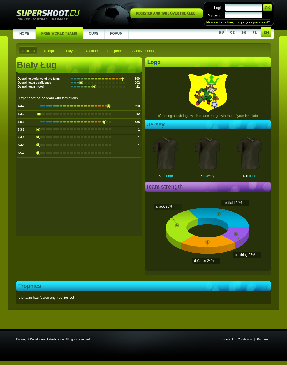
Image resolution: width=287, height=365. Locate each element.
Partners (263, 339)
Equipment (115, 51)
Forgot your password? (252, 22)
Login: (218, 8)
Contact (227, 339)
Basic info (27, 51)
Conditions (245, 339)
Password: (215, 16)
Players (72, 51)
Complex (50, 51)
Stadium (92, 51)
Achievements (143, 51)
